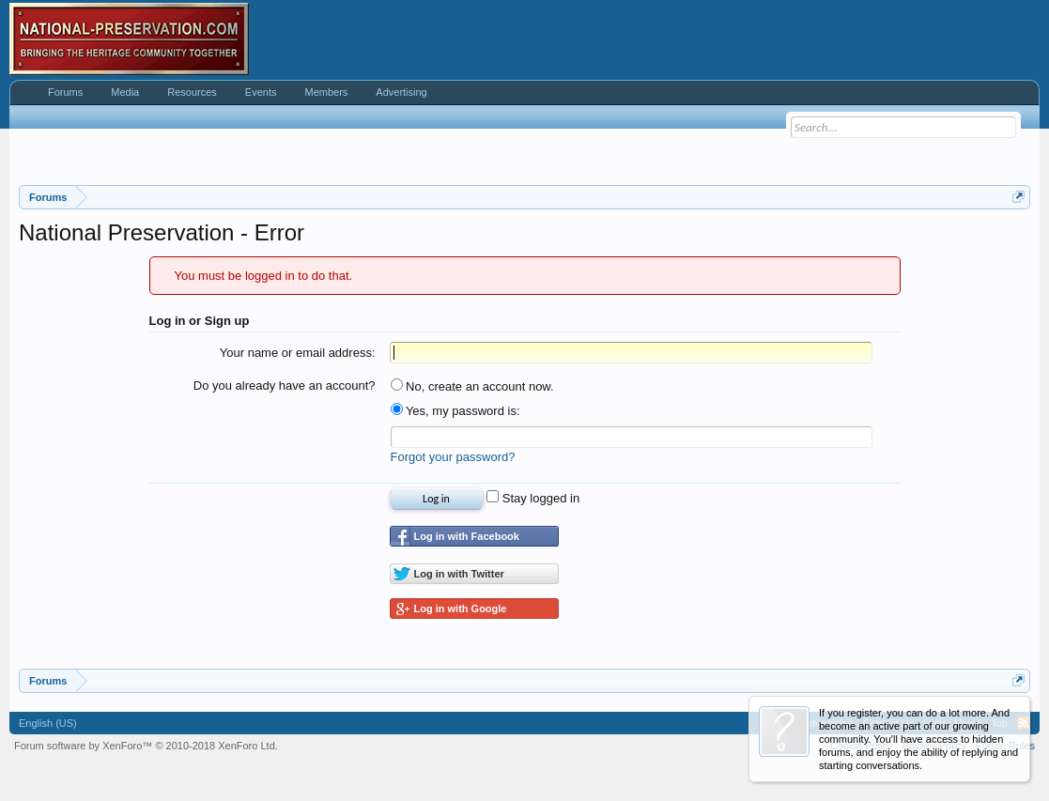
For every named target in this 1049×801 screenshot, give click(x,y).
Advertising (401, 92)
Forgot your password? (453, 457)
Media (125, 92)
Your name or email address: (298, 353)
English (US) (48, 723)
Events (261, 92)
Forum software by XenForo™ (146, 745)
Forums (65, 92)
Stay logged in (532, 498)
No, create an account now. (472, 386)
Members (325, 92)
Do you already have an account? (284, 385)
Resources (192, 92)
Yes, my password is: (455, 411)
